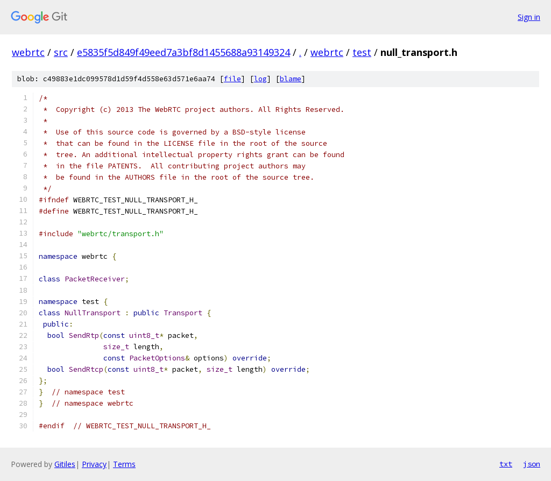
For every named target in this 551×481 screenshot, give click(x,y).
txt (505, 464)
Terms (124, 464)
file (232, 78)
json (531, 464)
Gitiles (64, 464)
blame (290, 78)
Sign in (529, 17)
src (61, 52)
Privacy (94, 464)
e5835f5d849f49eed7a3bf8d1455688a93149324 (183, 52)
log (260, 78)
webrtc (28, 52)
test (361, 52)
